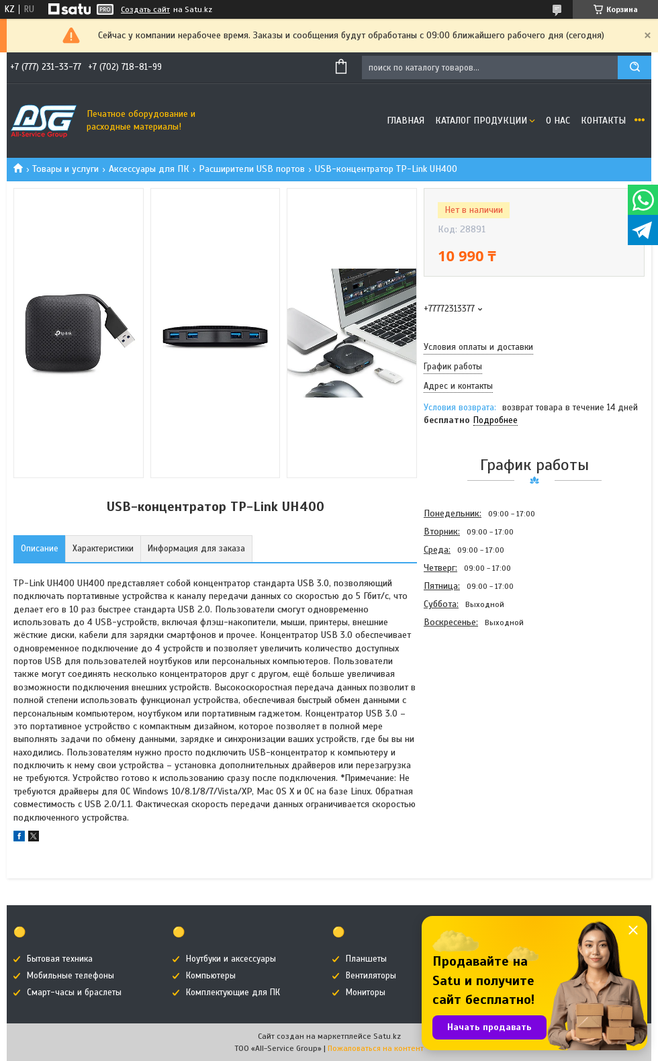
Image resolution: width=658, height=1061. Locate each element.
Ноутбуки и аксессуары (231, 959)
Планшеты (366, 959)
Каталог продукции (481, 120)
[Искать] (634, 67)
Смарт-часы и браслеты (74, 992)
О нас (558, 120)
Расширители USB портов (252, 169)
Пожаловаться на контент (376, 1048)
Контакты (603, 120)
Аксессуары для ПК (149, 169)
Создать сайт (145, 9)
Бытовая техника (60, 959)
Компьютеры (211, 975)
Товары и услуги (65, 169)
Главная (405, 120)
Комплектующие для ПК (233, 992)
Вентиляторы (371, 975)
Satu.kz (387, 1036)
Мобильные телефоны (70, 975)
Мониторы (365, 992)
